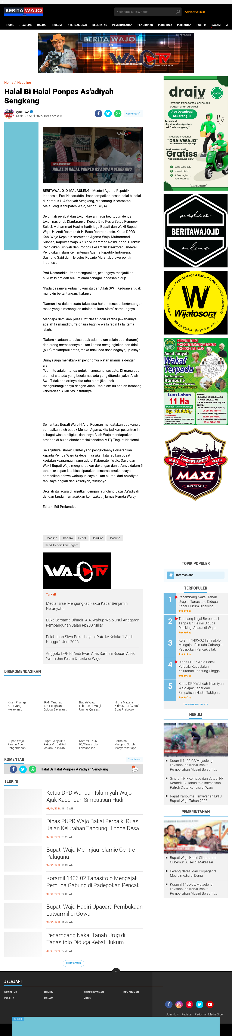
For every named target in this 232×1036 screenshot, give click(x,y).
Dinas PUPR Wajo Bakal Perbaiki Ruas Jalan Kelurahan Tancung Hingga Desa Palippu (92, 828)
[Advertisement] (196, 530)
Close (18, 1018)
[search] (148, 11)
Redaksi (187, 1014)
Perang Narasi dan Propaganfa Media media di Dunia (193, 873)
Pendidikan (145, 25)
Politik (202, 25)
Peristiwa (165, 25)
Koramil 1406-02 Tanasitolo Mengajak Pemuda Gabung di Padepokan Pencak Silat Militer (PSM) (93, 885)
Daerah (42, 25)
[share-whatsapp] (117, 113)
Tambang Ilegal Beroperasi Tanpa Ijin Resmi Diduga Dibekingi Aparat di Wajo (199, 623)
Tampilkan (134, 759)
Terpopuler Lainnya (195, 704)
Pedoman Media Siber (209, 1014)
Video (87, 998)
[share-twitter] (108, 113)
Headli (82, 538)
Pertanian (184, 25)
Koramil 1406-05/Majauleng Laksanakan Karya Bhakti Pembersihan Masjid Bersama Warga (192, 765)
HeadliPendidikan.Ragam (61, 545)
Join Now (172, 1014)
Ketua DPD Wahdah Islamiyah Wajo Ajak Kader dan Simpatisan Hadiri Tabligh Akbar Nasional (89, 800)
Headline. (115, 538)
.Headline (25, 25)
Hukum (57, 25)
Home (10, 25)
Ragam (216, 25)
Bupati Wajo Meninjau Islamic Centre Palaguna (90, 853)
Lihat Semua (73, 963)
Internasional (77, 25)
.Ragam (67, 538)
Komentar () (133, 113)
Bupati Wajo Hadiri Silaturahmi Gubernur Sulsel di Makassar (193, 860)
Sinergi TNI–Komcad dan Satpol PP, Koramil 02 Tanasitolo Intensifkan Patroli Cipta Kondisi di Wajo (196, 783)
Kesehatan (99, 25)
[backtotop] (116, 972)
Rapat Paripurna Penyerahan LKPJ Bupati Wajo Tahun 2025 (196, 798)
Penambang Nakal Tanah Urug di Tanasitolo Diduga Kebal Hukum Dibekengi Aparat (85, 942)
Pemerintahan (122, 25)
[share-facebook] (98, 113)
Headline (97, 538)
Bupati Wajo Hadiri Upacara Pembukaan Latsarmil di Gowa (94, 910)
